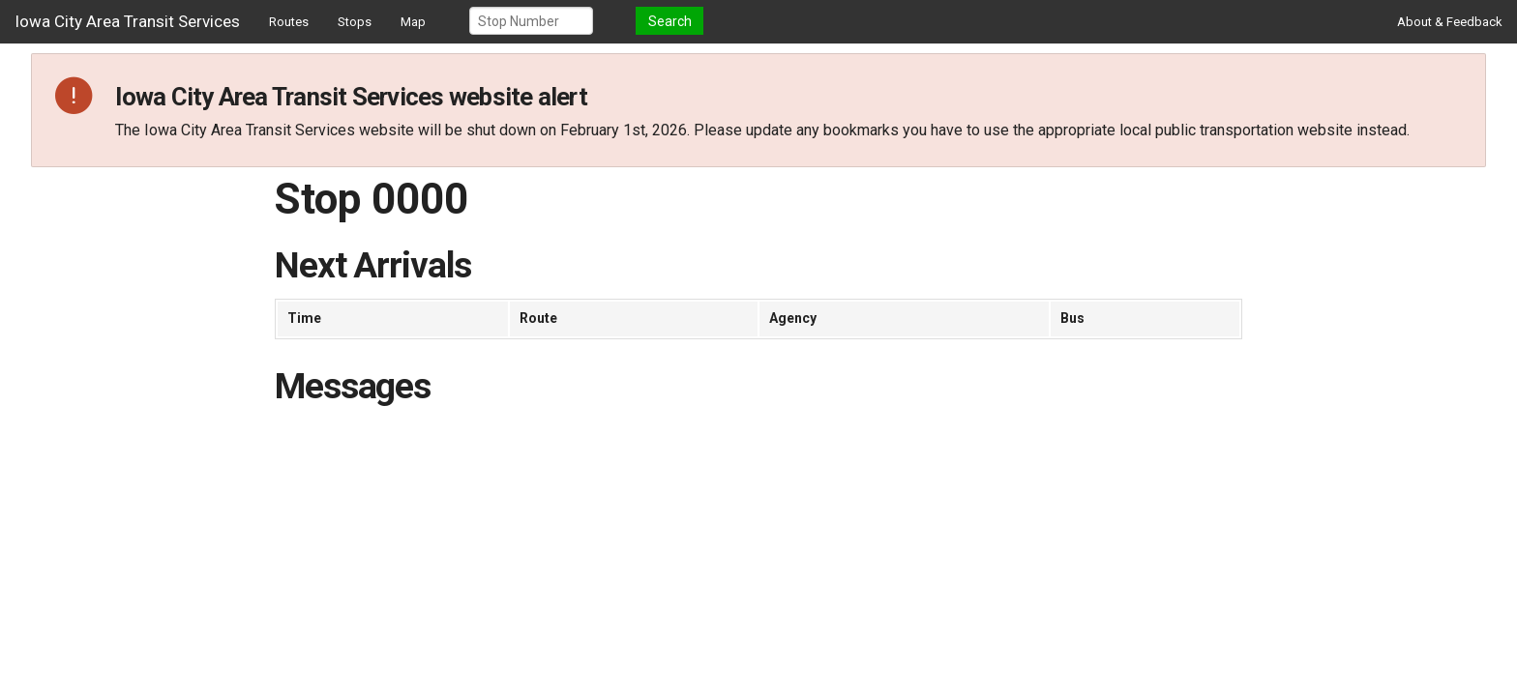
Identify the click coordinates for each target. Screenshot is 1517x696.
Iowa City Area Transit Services (127, 21)
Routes (289, 21)
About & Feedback (1449, 21)
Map (413, 21)
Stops (355, 21)
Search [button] (670, 21)
